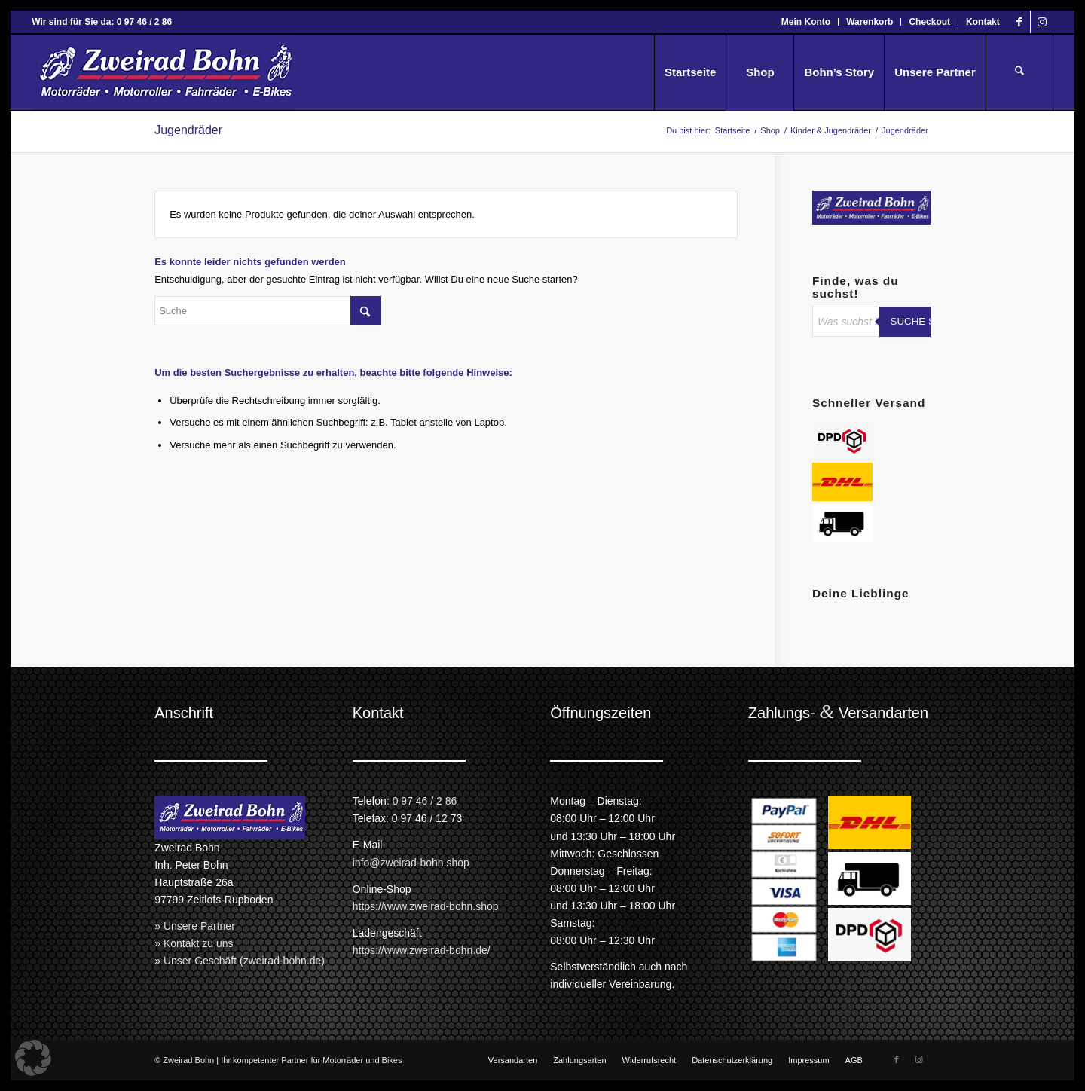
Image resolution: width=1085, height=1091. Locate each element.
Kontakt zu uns (199, 943)
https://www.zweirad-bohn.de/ (422, 950)
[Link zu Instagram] (1042, 22)
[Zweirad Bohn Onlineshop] (163, 72)
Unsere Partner (199, 926)
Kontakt (983, 22)
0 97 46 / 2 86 (425, 801)
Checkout (929, 22)
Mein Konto (805, 22)
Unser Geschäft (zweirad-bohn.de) (244, 961)
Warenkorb (869, 22)
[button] (33, 1058)
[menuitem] (806, 22)
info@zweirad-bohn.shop (411, 863)
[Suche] (1019, 72)
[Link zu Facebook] (1019, 22)
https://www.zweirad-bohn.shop (426, 906)
